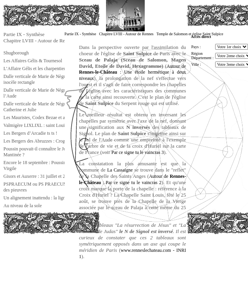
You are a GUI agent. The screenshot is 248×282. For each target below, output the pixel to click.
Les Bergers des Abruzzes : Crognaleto (40, 141)
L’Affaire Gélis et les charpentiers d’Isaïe (42, 68)
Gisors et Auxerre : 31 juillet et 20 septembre (46, 176)
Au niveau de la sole (23, 205)
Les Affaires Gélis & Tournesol (33, 60)
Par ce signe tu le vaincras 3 (137, 152)
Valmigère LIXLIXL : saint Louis (35, 125)
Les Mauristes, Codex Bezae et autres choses (46, 117)
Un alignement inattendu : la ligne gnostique (45, 198)
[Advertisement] (41, 252)
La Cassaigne (120, 170)
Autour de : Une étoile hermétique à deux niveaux (132, 72)
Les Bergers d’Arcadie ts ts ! (30, 133)
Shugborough (16, 53)
